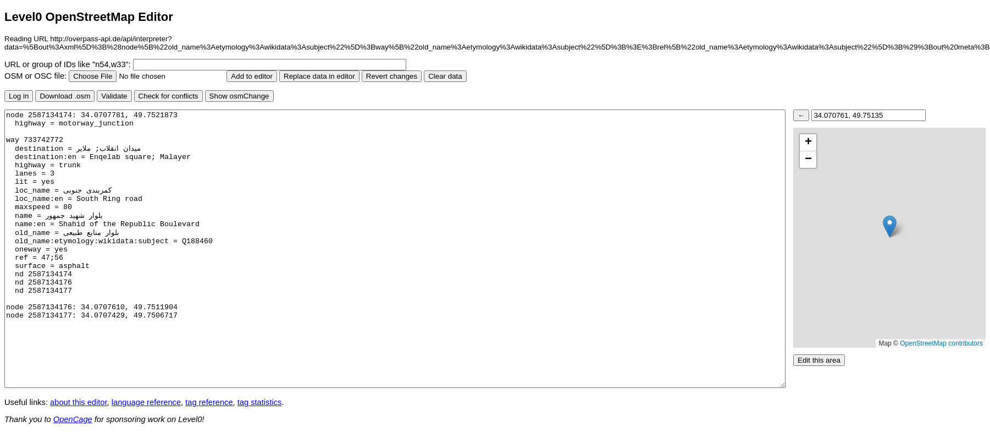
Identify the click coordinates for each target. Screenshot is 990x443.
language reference (146, 402)
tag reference (209, 402)
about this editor (78, 402)
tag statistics (259, 402)
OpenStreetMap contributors (941, 343)
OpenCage (72, 419)
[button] (890, 226)
